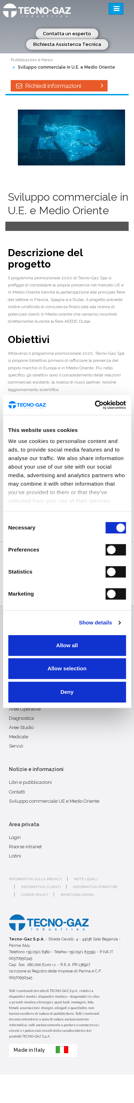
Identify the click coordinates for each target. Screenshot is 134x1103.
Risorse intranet (25, 846)
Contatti (17, 792)
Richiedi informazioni (59, 85)
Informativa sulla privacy (35, 879)
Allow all (67, 645)
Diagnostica (21, 718)
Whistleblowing (77, 895)
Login (15, 837)
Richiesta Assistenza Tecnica (67, 44)
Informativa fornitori (95, 887)
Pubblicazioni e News (32, 59)
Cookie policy (34, 895)
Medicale (18, 736)
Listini (15, 856)
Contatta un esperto (67, 33)
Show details (95, 622)
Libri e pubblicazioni (30, 782)
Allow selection (67, 668)
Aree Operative (25, 709)
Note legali (86, 879)
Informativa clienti (41, 887)
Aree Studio (21, 727)
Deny (67, 692)
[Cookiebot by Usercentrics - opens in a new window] (95, 405)
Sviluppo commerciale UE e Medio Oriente (54, 801)
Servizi (16, 746)
